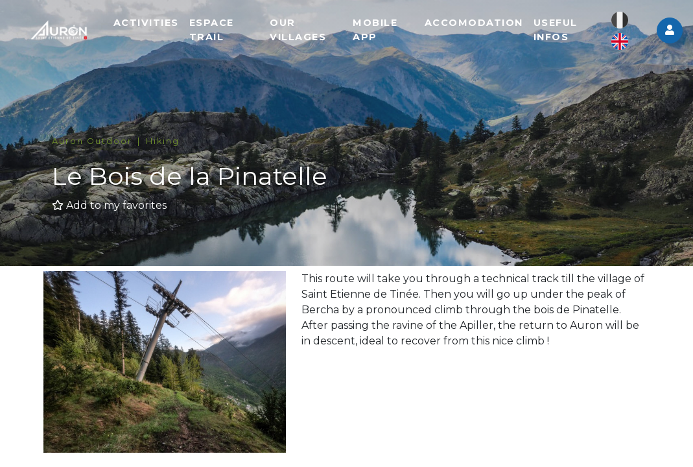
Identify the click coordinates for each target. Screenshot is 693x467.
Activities (165, 25)
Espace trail (230, 32)
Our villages (313, 32)
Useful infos (561, 32)
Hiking (163, 141)
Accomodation (479, 25)
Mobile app (385, 32)
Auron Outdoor (92, 141)
